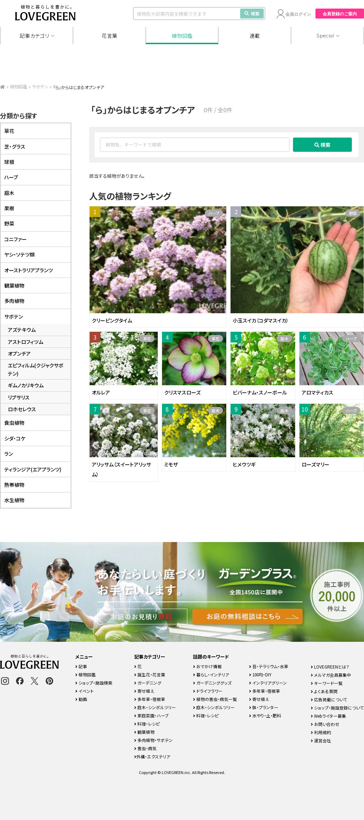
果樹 (9, 208)
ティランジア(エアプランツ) (32, 469)
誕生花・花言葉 (149, 674)
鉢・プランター (263, 707)
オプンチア (19, 353)
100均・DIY (260, 674)
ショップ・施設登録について (337, 708)
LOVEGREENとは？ (330, 667)
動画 (81, 699)
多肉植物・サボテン (153, 740)
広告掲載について (329, 699)
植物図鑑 (182, 35)
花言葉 (109, 35)
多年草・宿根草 (149, 699)
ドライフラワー (208, 691)
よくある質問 (324, 691)
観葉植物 (14, 285)
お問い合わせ (325, 724)
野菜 (353, 213)
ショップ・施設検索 (93, 683)
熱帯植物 (14, 484)
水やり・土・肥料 (265, 715)
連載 (255, 35)
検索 (251, 13)
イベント (84, 691)
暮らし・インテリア (211, 674)
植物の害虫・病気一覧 (215, 699)
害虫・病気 (145, 748)
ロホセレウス (22, 409)
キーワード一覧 (327, 683)
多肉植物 (14, 300)
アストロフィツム (25, 341)
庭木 (284, 338)
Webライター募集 (328, 716)
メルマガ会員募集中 (331, 675)
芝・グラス (14, 146)
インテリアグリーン (268, 683)
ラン (8, 453)
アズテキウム (22, 329)
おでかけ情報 (207, 666)
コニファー (15, 239)
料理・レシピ (147, 724)
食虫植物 (14, 422)
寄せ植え (144, 691)
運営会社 (321, 740)
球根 (9, 161)
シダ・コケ (14, 438)
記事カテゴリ (34, 35)
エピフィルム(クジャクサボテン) (36, 369)
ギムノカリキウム (26, 385)
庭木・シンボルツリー (155, 707)
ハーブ (213, 213)
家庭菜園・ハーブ (151, 715)
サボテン (40, 86)
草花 (147, 338)
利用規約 (321, 732)
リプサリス (19, 397)
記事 (81, 666)
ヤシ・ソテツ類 (19, 254)
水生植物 (14, 500)
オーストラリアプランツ (28, 270)
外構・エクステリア (152, 756)
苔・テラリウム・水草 (268, 666)
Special (325, 35)
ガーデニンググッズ (212, 683)
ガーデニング (147, 683)
